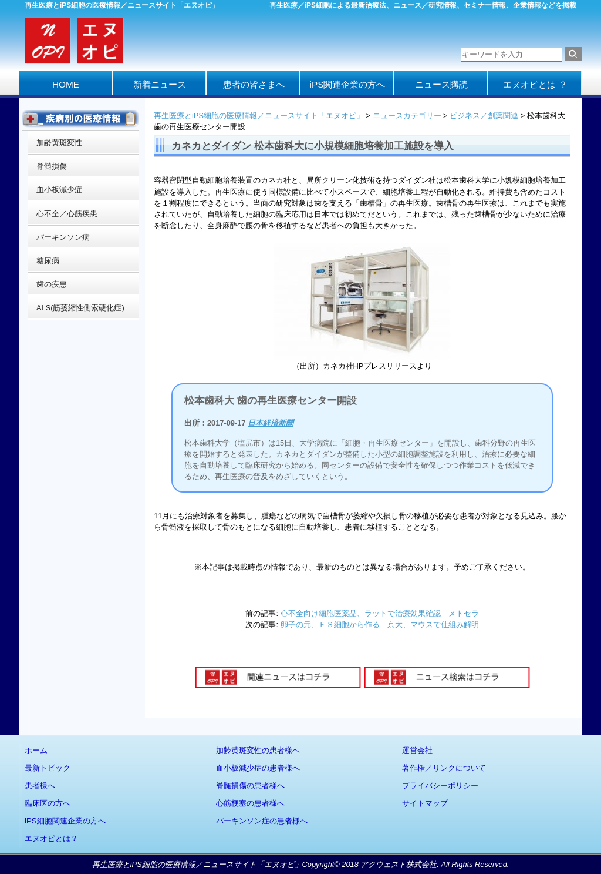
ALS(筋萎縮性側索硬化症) (80, 307)
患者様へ (40, 785)
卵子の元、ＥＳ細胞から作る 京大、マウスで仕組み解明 (380, 624)
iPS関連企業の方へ (348, 84)
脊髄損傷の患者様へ (250, 785)
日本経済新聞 (270, 422)
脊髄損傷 (51, 166)
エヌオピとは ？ (535, 84)
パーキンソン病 (63, 237)
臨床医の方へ (47, 803)
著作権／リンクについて (444, 768)
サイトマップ (425, 803)
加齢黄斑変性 (59, 142)
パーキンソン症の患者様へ (262, 820)
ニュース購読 (441, 84)
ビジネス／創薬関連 (484, 115)
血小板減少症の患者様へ (258, 768)
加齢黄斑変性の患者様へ (258, 750)
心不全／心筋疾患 (66, 213)
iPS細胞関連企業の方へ (65, 820)
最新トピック (47, 768)
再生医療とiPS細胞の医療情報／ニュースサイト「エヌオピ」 (259, 115)
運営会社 (417, 750)
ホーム (36, 750)
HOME (65, 84)
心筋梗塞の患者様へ (250, 803)
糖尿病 (47, 260)
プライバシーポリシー (440, 785)
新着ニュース (159, 84)
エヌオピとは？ (51, 838)
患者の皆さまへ (254, 84)
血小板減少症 (59, 189)
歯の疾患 (51, 284)
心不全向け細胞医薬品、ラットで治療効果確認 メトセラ (380, 613)
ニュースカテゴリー (407, 115)
